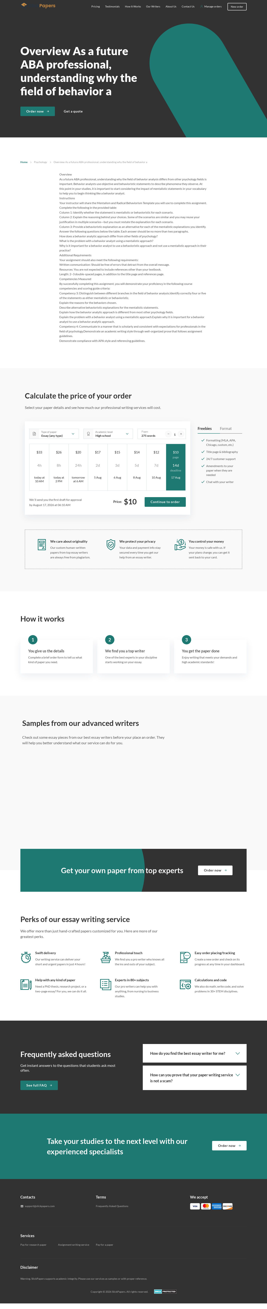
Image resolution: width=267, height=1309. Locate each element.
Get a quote (73, 117)
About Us (171, 12)
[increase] (180, 439)
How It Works (133, 12)
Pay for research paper (33, 1250)
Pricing (95, 12)
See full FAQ (36, 1091)
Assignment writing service (73, 1250)
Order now (35, 117)
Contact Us (188, 12)
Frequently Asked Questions (112, 1211)
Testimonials (112, 12)
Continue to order (165, 507)
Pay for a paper (104, 1250)
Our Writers (153, 12)
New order (237, 12)
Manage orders (213, 12)
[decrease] (168, 439)
